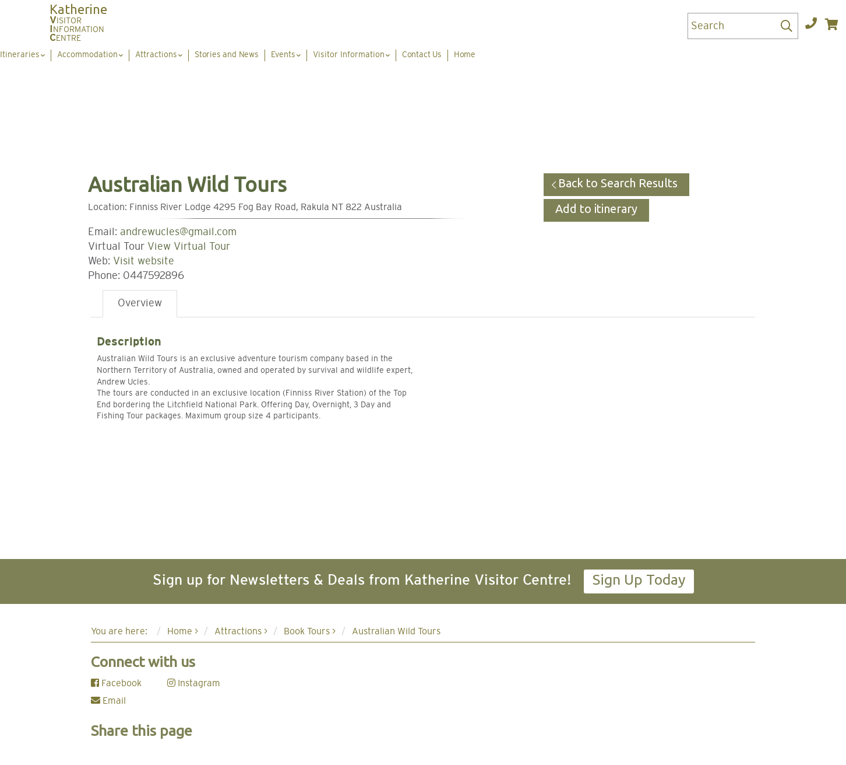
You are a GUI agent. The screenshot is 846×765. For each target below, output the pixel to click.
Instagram (193, 683)
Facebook (116, 683)
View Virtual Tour (188, 247)
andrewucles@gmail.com (178, 232)
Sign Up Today (639, 579)
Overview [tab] (140, 303)
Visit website (143, 261)
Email (108, 700)
